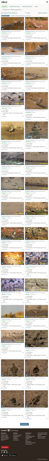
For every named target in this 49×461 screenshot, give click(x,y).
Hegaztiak (4, 6)
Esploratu (3, 433)
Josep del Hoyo (6, 34)
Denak (36, 6)
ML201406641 (4, 89)
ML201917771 (4, 302)
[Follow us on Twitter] (4, 452)
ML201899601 (28, 148)
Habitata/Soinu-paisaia (14, 6)
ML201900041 (28, 357)
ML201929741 (4, 224)
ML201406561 (28, 89)
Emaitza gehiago (24, 424)
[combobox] (12, 9)
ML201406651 (28, 64)
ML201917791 (28, 276)
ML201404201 (4, 174)
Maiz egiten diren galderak (31, 442)
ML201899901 (4, 417)
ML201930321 (28, 174)
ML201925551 (4, 149)
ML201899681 (28, 119)
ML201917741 (28, 302)
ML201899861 (28, 418)
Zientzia (15, 433)
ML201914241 (4, 327)
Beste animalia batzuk (27, 6)
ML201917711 (4, 116)
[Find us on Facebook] (2, 452)
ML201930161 (28, 199)
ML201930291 (4, 199)
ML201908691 (4, 352)
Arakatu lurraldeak (4, 436)
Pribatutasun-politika (42, 436)
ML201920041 (4, 274)
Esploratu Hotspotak (5, 437)
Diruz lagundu (5, 447)
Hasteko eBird (28, 441)
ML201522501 (28, 39)
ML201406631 (4, 39)
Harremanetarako (29, 444)
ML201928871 (28, 224)
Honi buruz (28, 433)
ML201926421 (4, 249)
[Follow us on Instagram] (7, 452)
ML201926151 (28, 249)
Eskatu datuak (16, 440)
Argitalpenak (15, 438)
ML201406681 (4, 64)
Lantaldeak (28, 438)
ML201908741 (28, 327)
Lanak (27, 440)
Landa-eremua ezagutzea (42, 432)
